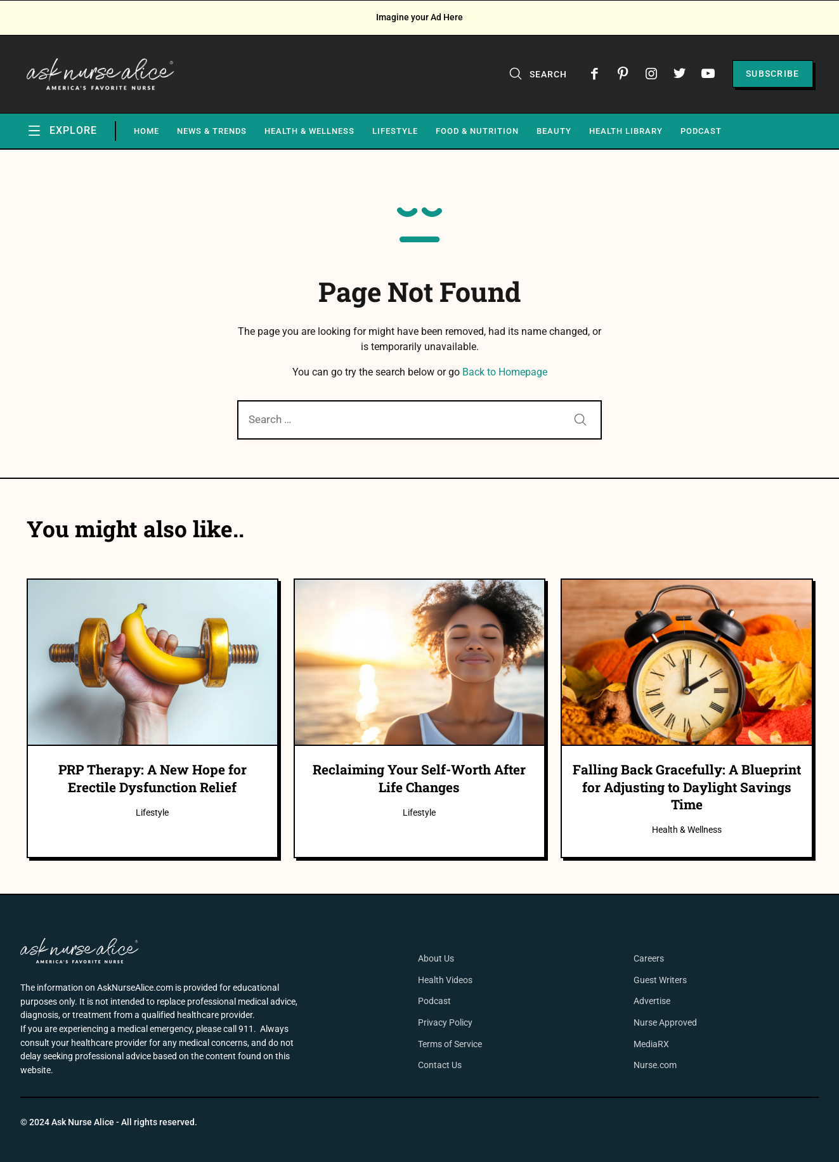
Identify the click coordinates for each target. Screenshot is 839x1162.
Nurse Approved (665, 1022)
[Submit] (580, 421)
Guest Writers (660, 980)
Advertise (652, 1001)
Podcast (701, 131)
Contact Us (440, 1065)
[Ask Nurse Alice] (101, 74)
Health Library (626, 131)
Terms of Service (450, 1044)
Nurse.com (655, 1065)
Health (432, 980)
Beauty (554, 131)
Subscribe (773, 74)
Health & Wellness (309, 131)
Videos (459, 980)
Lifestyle (395, 131)
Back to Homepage (504, 372)
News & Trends (212, 131)
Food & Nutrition (477, 131)
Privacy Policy (445, 1022)
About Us (436, 958)
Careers (649, 958)
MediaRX (651, 1044)
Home (146, 131)
